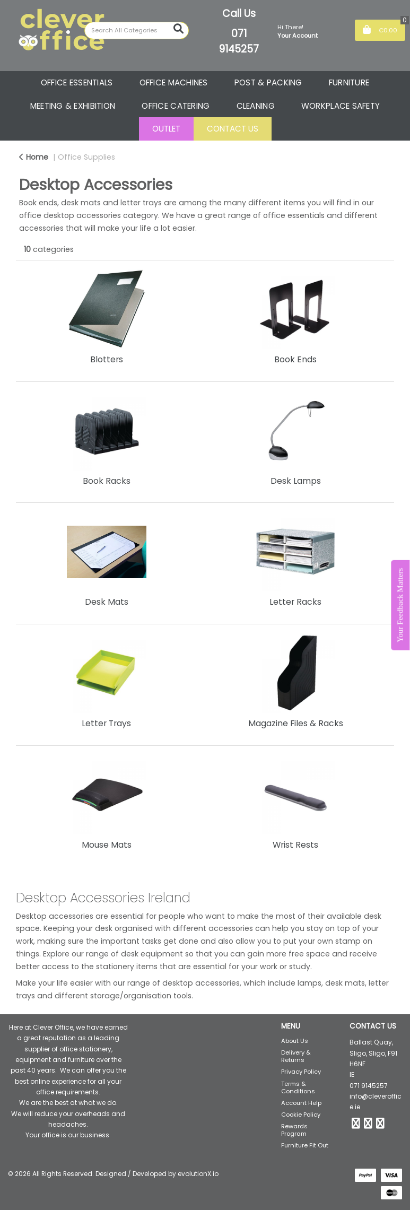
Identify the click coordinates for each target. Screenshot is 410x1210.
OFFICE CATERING (176, 105)
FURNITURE (349, 82)
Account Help (301, 1103)
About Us (294, 1041)
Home (33, 157)
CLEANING (256, 105)
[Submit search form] (178, 29)
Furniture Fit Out (304, 1145)
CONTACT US (232, 128)
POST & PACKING (268, 82)
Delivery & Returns (296, 1056)
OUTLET (166, 128)
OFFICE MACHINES (173, 82)
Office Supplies (86, 157)
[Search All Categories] (136, 30)
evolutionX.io (198, 1173)
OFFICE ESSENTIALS (77, 82)
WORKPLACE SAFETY (340, 105)
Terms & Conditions (298, 1087)
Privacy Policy (301, 1071)
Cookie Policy (300, 1114)
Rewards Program (294, 1130)
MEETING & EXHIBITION (73, 105)
